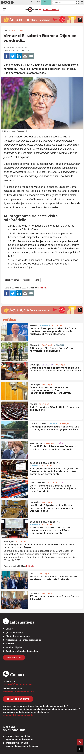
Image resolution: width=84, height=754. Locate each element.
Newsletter (13, 657)
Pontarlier (36, 443)
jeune (36, 280)
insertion (26, 280)
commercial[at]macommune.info (18, 692)
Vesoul (33, 573)
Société (59, 443)
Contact (9, 629)
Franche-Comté (38, 424)
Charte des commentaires (18, 636)
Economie (45, 325)
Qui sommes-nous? (15, 632)
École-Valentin (38, 483)
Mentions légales (14, 647)
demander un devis (18, 699)
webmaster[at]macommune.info (18, 715)
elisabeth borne (12, 280)
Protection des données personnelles (23, 640)
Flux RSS (10, 643)
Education (47, 365)
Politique (17, 30)
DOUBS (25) (35, 365)
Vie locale (59, 345)
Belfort (34, 325)
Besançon (35, 345)
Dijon (7, 30)
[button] (77, 2)
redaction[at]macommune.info (17, 684)
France (33, 404)
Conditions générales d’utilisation (22, 651)
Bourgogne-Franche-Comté (45, 463)
